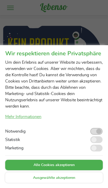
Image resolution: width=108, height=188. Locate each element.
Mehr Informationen (23, 117)
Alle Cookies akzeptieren (54, 165)
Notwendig (15, 131)
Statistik (12, 140)
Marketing (14, 148)
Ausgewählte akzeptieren (54, 178)
